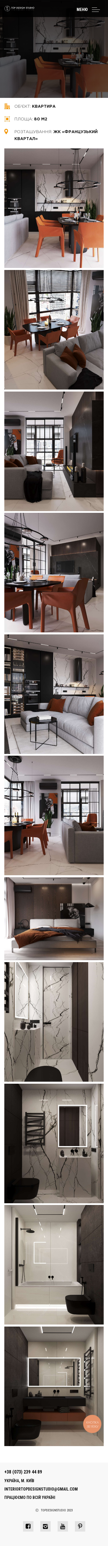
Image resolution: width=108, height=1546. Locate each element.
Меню (82, 10)
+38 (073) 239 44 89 (23, 1472)
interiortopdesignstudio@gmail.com (41, 1489)
